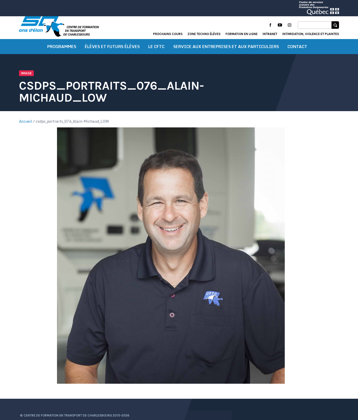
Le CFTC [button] (156, 51)
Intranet (269, 34)
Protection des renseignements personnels (56, 404)
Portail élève (289, 385)
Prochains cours (167, 34)
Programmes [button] (61, 51)
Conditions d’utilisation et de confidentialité (58, 398)
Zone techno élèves (204, 34)
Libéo (334, 398)
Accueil (25, 126)
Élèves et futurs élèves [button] (112, 51)
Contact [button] (297, 51)
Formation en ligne (242, 34)
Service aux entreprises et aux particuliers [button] (226, 51)
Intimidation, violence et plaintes (310, 34)
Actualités (263, 385)
